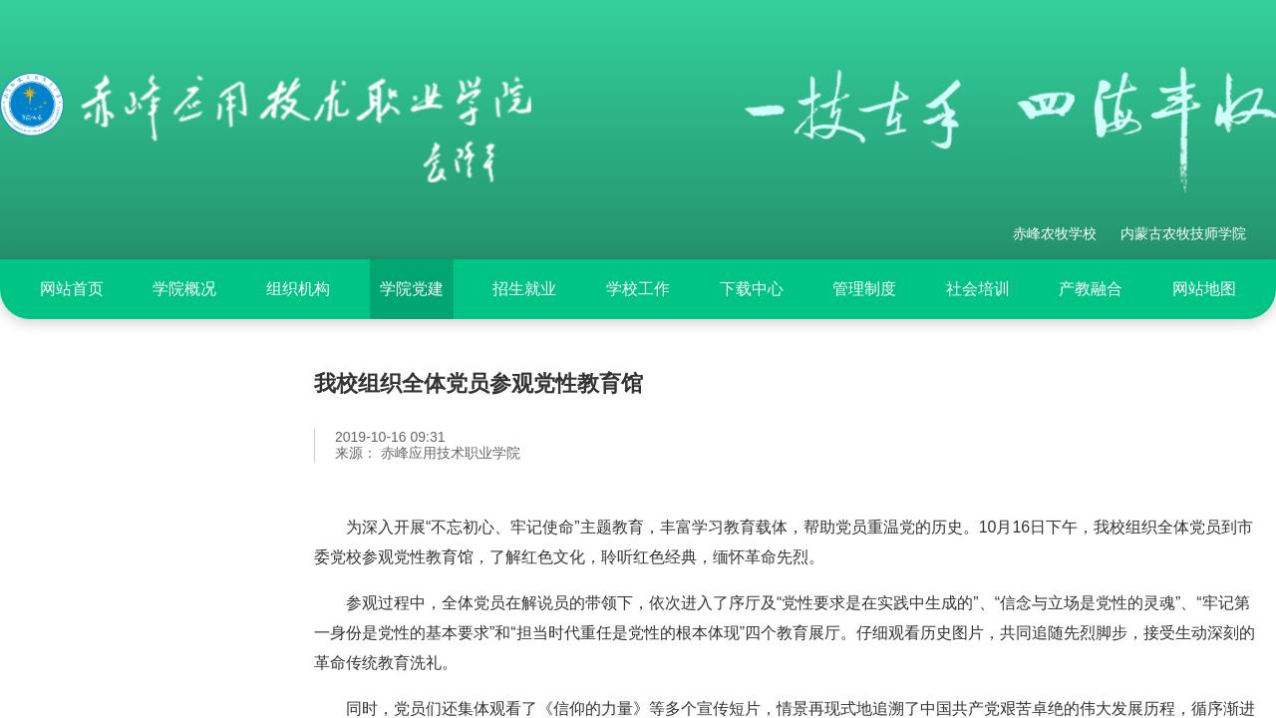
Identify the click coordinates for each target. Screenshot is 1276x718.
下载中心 (752, 288)
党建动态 (75, 551)
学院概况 (184, 288)
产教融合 (1090, 288)
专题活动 (75, 501)
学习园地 (75, 653)
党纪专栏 (75, 450)
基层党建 (75, 602)
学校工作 (638, 288)
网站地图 (1204, 288)
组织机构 (298, 288)
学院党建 (412, 288)
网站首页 (72, 288)
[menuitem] (72, 289)
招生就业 (524, 288)
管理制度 (864, 288)
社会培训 (978, 288)
